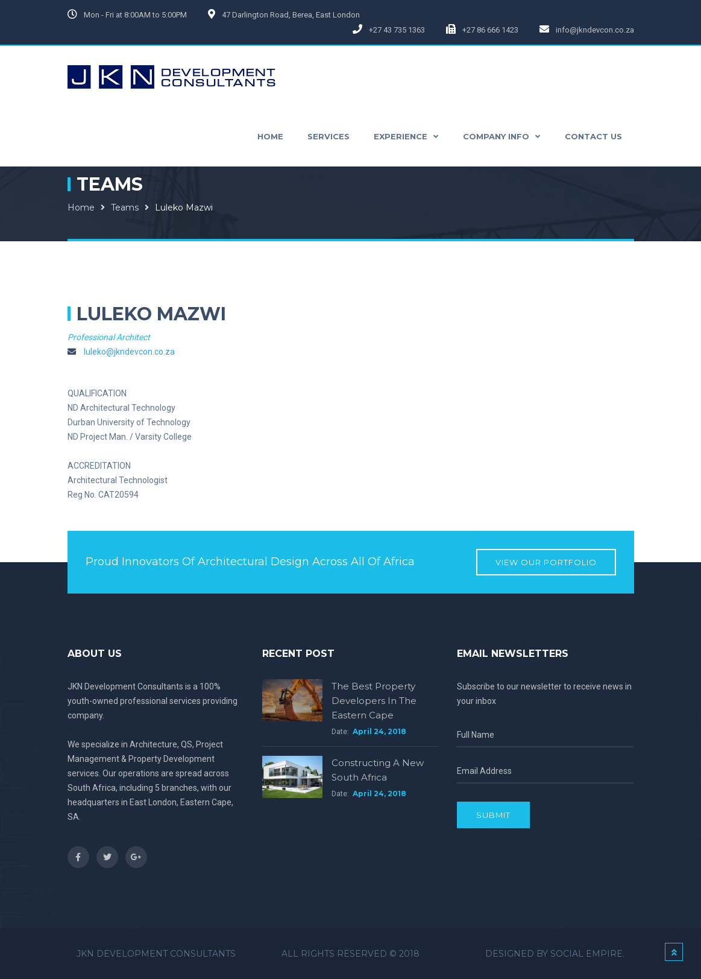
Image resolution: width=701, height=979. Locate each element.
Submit (493, 815)
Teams (125, 207)
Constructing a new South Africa (378, 770)
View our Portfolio (546, 562)
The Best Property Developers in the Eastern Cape (374, 700)
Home (81, 207)
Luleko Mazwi (184, 207)
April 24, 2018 (379, 731)
